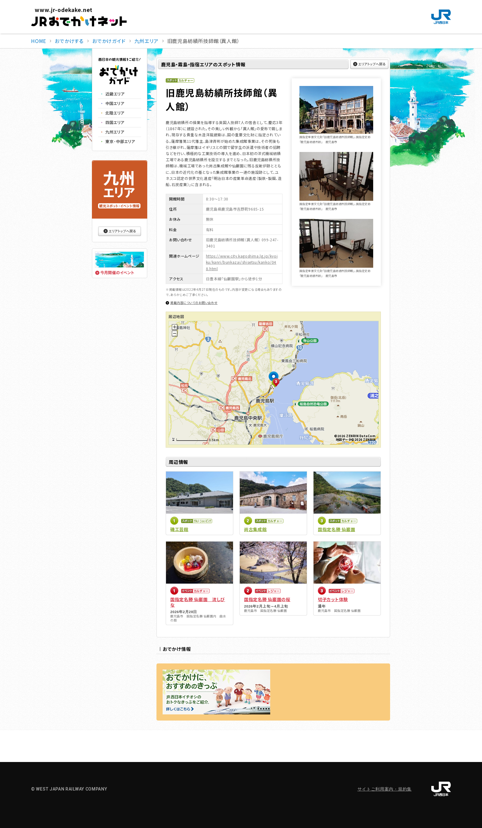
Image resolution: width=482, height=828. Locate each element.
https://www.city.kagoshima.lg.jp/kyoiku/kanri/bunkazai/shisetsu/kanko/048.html (242, 262)
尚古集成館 (255, 529)
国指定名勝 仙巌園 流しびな (197, 602)
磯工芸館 (179, 529)
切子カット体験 (333, 599)
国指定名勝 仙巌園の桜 (267, 599)
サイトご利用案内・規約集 (385, 789)
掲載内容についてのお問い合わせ (194, 302)
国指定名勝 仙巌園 (336, 529)
